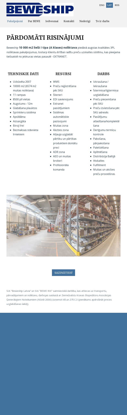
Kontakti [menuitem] (69, 21)
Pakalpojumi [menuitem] (15, 21)
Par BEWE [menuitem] (34, 21)
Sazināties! (63, 272)
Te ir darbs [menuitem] (102, 21)
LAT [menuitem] (109, 5)
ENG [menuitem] (101, 5)
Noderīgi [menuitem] (84, 21)
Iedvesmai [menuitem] (51, 21)
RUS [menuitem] (117, 5)
